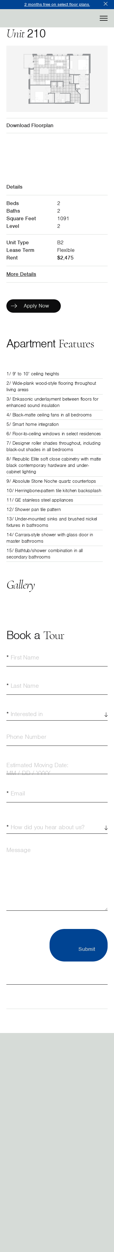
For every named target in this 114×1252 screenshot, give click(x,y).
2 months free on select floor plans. (57, 4)
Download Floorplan (30, 125)
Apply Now (30, 305)
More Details (21, 274)
